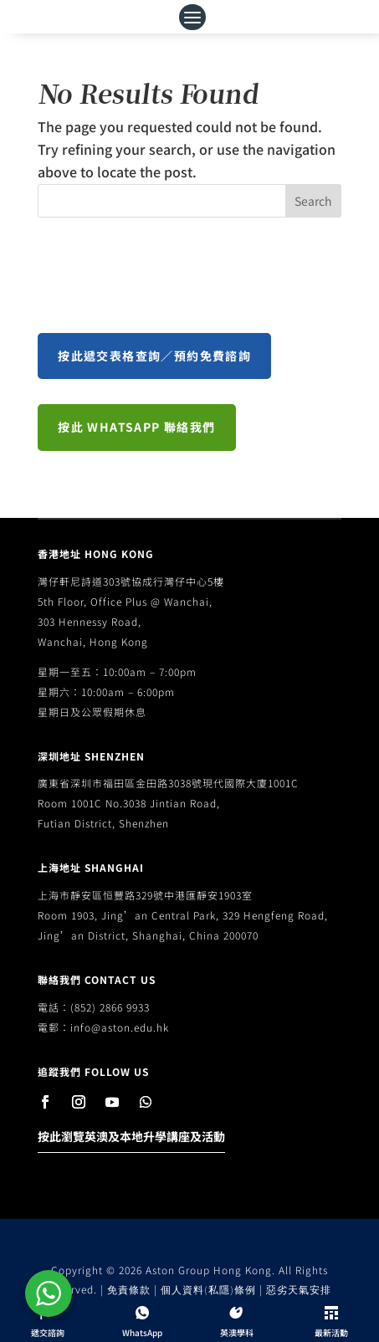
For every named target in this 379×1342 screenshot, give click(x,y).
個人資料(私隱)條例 (208, 1289)
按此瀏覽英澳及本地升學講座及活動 (131, 1136)
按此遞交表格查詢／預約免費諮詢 (154, 355)
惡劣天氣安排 (298, 1289)
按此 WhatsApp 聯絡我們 (136, 426)
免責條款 (129, 1289)
